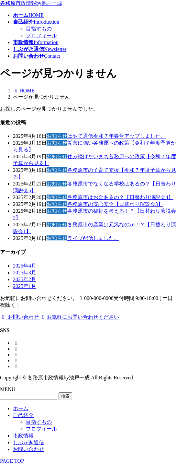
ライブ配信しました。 (93, 238)
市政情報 (23, 435)
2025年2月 (24, 279)
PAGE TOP (12, 461)
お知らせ (57, 136)
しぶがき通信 (28, 442)
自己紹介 (23, 415)
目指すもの (39, 28)
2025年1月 (24, 286)
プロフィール (41, 35)
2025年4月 (24, 265)
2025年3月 (24, 272)
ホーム (20, 408)
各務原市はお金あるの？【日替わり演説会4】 (120, 197)
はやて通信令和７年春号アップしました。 (116, 136)
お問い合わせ (28, 449)
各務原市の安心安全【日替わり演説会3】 (115, 204)
